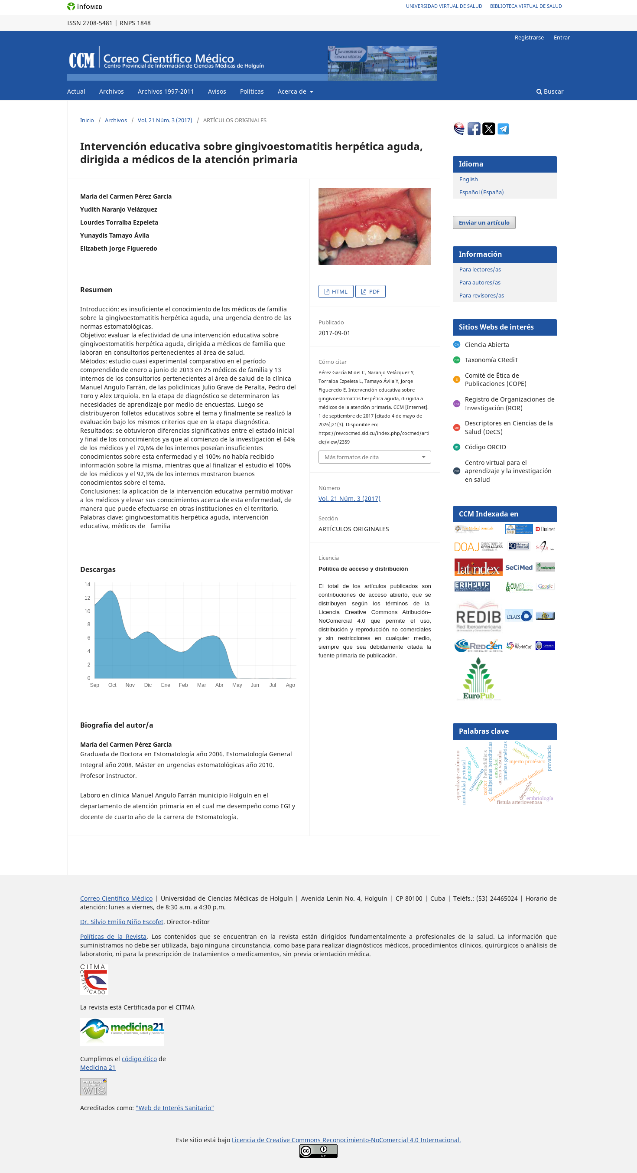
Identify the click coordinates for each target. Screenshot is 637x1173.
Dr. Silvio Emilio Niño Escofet (121, 922)
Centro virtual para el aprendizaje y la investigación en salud (508, 471)
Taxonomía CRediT (491, 360)
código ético (139, 1059)
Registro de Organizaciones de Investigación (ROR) (510, 403)
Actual (76, 91)
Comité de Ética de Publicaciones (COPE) (495, 379)
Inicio (87, 120)
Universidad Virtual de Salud (444, 6)
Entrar (562, 37)
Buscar (550, 91)
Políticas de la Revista (113, 936)
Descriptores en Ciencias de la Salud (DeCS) (509, 427)
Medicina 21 (98, 1067)
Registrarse (529, 37)
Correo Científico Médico (116, 898)
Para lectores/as (480, 269)
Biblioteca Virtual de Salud (526, 6)
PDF (374, 291)
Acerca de (293, 91)
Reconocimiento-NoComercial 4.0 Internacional (390, 1140)
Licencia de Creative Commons (277, 1140)
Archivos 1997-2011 (166, 91)
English (468, 179)
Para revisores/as (481, 295)
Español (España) (481, 192)
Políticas (252, 91)
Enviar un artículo (484, 222)
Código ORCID (485, 447)
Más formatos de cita (352, 457)
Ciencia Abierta (487, 344)
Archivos (111, 91)
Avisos (217, 91)
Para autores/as (479, 282)
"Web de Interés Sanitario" (175, 1108)
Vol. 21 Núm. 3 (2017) (165, 120)
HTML (339, 291)
